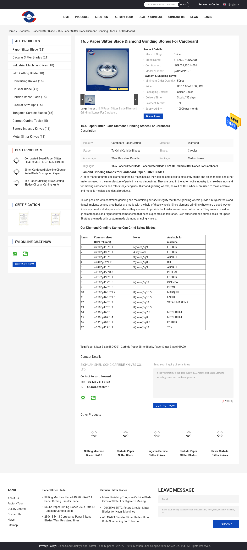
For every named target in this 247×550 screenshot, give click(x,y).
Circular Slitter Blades (27, 57)
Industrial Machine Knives (30, 65)
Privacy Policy (47, 545)
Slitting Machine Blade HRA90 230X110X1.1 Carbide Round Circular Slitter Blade (94, 453)
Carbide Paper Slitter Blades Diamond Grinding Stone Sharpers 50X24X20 (188, 453)
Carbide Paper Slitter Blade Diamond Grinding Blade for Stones (125, 453)
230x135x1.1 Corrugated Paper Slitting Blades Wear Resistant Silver (67, 518)
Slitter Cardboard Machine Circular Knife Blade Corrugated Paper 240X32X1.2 (45, 173)
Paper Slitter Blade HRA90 (170, 346)
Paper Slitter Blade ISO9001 (103, 346)
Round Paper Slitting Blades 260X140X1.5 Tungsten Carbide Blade (69, 508)
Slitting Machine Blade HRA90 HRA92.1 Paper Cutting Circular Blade (68, 499)
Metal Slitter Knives (26, 136)
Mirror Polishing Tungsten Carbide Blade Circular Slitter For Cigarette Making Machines (126, 500)
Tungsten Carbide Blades (30, 113)
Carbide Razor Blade (26, 97)
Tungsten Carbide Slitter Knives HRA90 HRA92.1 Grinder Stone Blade (157, 453)
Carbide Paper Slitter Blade (137, 346)
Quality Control (150, 17)
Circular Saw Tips (24, 105)
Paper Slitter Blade (44, 31)
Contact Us (176, 17)
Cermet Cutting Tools (27, 121)
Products (82, 17)
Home (65, 17)
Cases (208, 17)
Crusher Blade (22, 89)
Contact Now (153, 116)
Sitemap (13, 525)
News (194, 17)
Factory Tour (123, 17)
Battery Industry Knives (28, 129)
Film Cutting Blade (25, 73)
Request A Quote (209, 4)
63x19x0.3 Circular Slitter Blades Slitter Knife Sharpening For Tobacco (126, 519)
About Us (101, 17)
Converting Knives (25, 81)
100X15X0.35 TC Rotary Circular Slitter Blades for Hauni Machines (125, 509)
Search (183, 4)
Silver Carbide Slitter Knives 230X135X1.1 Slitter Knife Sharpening (219, 453)
